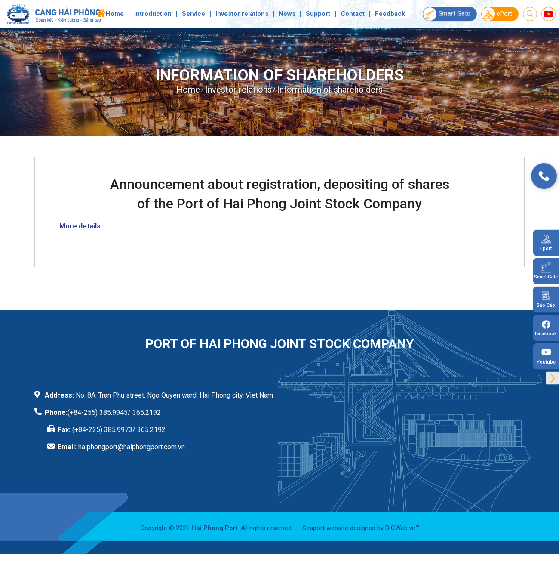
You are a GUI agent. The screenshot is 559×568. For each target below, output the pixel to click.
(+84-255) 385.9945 (98, 412)
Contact (353, 14)
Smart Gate (446, 14)
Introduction (153, 14)
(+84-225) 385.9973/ (103, 430)
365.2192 (151, 430)
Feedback (390, 14)
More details (80, 226)
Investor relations (241, 14)
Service (193, 14)
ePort (497, 14)
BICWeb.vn (400, 528)
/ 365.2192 (144, 412)
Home (115, 14)
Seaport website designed (338, 528)
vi (548, 14)
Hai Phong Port (214, 528)
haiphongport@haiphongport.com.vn (131, 447)
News (287, 14)
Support (318, 14)
